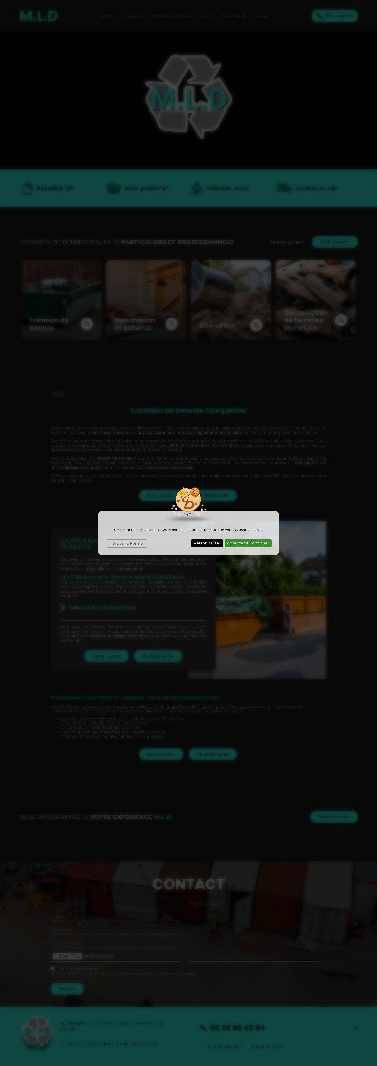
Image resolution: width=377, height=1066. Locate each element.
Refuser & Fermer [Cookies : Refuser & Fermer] (127, 543)
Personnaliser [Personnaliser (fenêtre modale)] (207, 543)
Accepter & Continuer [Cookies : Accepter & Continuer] (248, 543)
